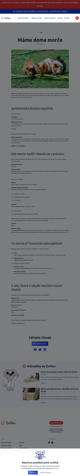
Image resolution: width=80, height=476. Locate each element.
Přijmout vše (32, 472)
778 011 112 (56, 423)
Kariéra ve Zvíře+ (24, 448)
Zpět (40, 32)
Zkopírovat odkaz (40, 343)
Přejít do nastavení (45, 472)
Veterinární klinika (6, 442)
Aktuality (21, 442)
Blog (20, 445)
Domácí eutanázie (6, 448)
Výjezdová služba (6, 445)
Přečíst (44, 383)
